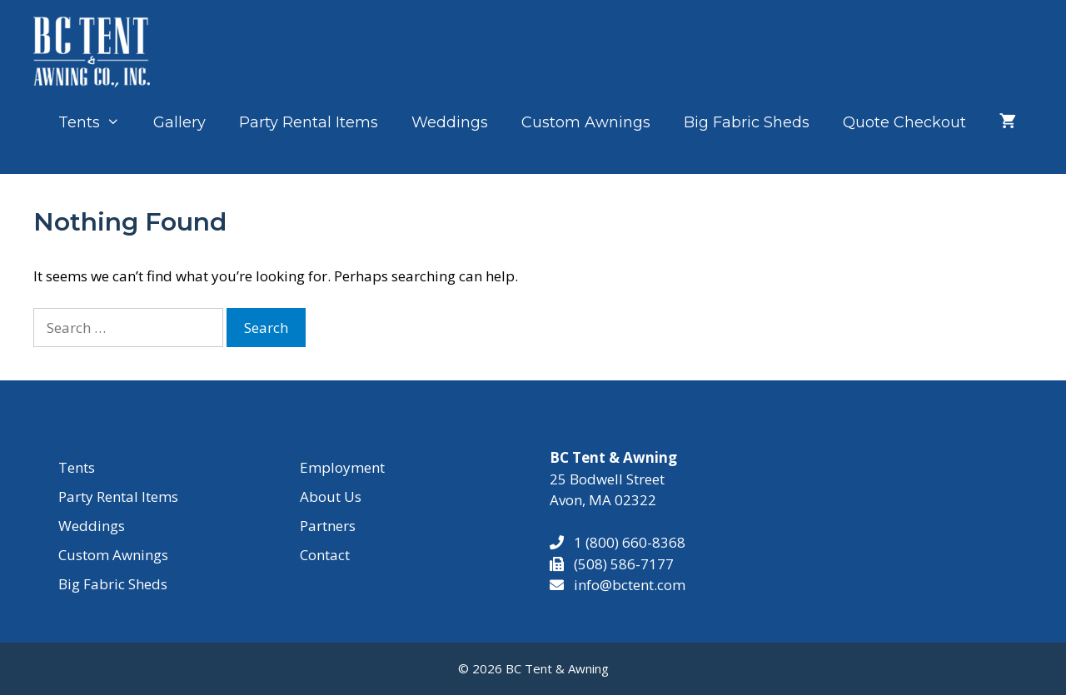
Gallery (179, 122)
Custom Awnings (585, 122)
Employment (342, 467)
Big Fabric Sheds (746, 122)
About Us (330, 496)
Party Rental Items (308, 122)
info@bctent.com (629, 584)
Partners (328, 525)
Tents (97, 122)
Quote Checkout (904, 122)
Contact (325, 554)
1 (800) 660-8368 (624, 542)
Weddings (449, 122)
